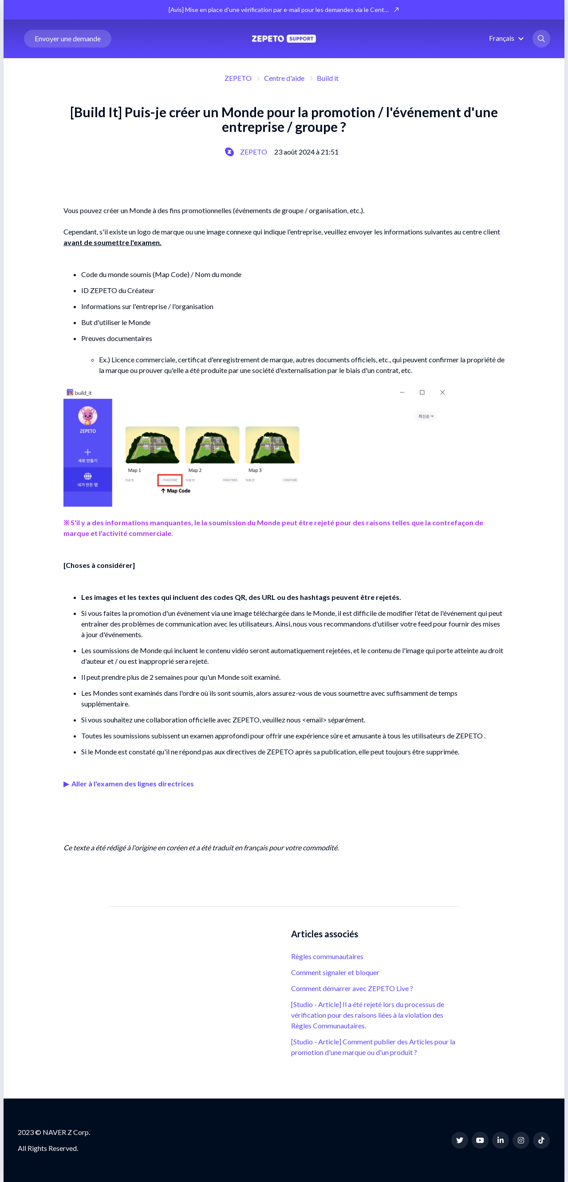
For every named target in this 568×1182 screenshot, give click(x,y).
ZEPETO (238, 78)
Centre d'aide (284, 78)
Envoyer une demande (68, 39)
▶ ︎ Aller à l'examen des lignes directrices (128, 783)
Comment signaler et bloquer (335, 972)
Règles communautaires (327, 956)
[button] (507, 38)
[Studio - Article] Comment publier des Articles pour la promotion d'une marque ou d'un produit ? (373, 1046)
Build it (328, 78)
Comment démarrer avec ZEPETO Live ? (352, 988)
